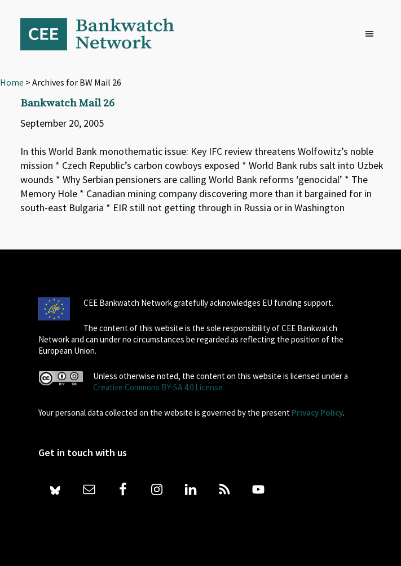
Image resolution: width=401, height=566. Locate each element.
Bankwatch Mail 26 (67, 103)
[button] (372, 34)
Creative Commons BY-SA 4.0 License (158, 387)
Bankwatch (105, 33)
